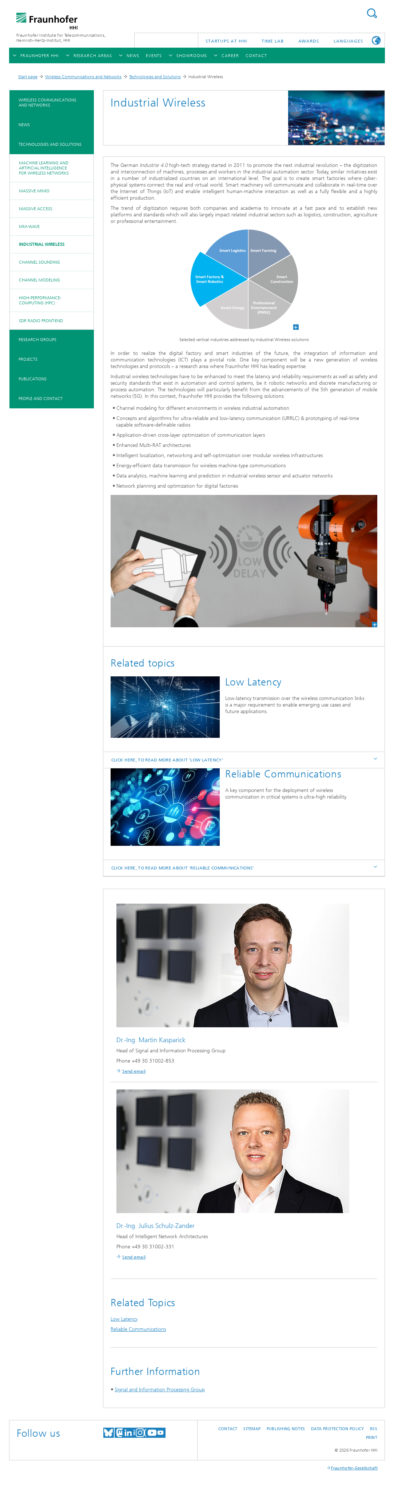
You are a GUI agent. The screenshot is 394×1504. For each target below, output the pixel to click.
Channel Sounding (39, 262)
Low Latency (124, 1319)
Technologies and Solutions (155, 76)
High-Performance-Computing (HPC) (40, 300)
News (24, 124)
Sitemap (251, 1429)
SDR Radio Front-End (41, 320)
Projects (28, 359)
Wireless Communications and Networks (83, 76)
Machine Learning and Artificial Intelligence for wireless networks (44, 168)
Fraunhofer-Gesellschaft (354, 1468)
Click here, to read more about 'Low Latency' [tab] (245, 759)
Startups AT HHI (226, 41)
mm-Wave (29, 226)
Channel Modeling (39, 280)
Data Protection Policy (337, 1429)
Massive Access (35, 208)
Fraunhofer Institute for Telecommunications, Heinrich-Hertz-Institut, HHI (61, 38)
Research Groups (37, 339)
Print (371, 1437)
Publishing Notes (286, 1429)
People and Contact (41, 398)
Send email (134, 1071)
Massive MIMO (34, 190)
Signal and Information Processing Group (160, 1390)
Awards (308, 41)
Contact (228, 1429)
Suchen (372, 13)
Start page (27, 76)
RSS (373, 1429)
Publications (33, 378)
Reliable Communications (138, 1329)
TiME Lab (272, 41)
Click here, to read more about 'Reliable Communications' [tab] (245, 867)
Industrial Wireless (41, 244)
